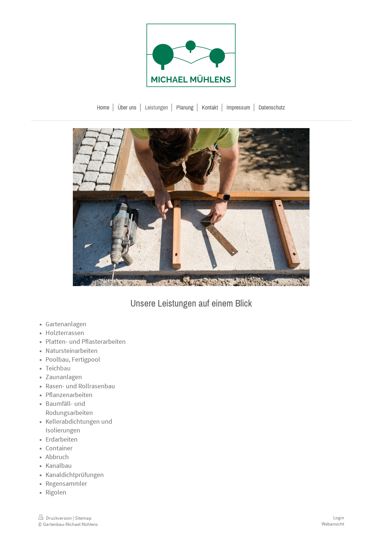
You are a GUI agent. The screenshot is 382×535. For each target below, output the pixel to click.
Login (338, 517)
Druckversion (55, 518)
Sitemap (83, 518)
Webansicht (333, 524)
